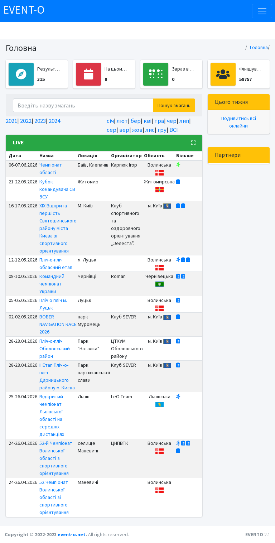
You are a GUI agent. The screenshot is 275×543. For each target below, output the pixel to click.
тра (159, 121)
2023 (40, 121)
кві (147, 121)
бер (136, 121)
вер (124, 130)
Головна (259, 47)
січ (110, 121)
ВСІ (173, 130)
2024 (54, 121)
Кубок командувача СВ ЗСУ (57, 189)
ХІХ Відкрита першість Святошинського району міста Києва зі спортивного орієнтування (58, 228)
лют (122, 121)
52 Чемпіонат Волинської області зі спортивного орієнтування (54, 497)
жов (137, 130)
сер (111, 130)
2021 (11, 121)
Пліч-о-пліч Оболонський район (54, 348)
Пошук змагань (174, 105)
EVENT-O (24, 10)
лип (184, 121)
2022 (26, 121)
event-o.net (72, 534)
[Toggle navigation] (262, 11)
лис (150, 130)
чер (172, 121)
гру (162, 130)
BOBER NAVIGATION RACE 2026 (58, 324)
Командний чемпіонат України (51, 283)
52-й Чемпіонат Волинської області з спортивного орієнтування (55, 458)
